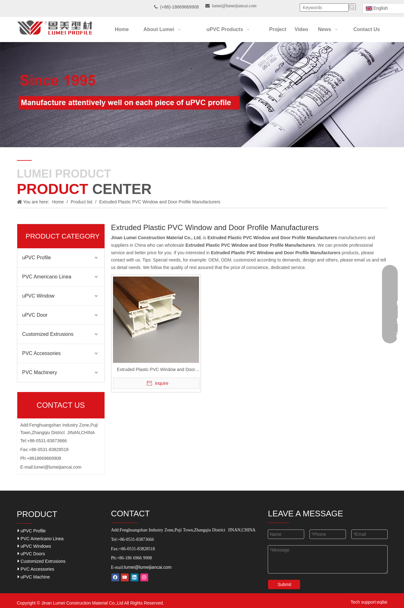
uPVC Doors (31, 553)
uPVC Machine (34, 576)
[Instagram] (144, 577)
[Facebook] (115, 577)
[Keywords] (324, 7)
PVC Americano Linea (47, 276)
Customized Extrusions (48, 334)
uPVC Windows (34, 546)
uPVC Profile (36, 257)
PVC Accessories (41, 353)
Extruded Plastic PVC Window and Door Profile (156, 370)
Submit (285, 584)
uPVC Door (35, 315)
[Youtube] (125, 577)
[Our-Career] (202, 94)
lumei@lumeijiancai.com (57, 467)
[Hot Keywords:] (352, 6)
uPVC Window (38, 296)
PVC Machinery (39, 372)
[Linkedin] (134, 577)
